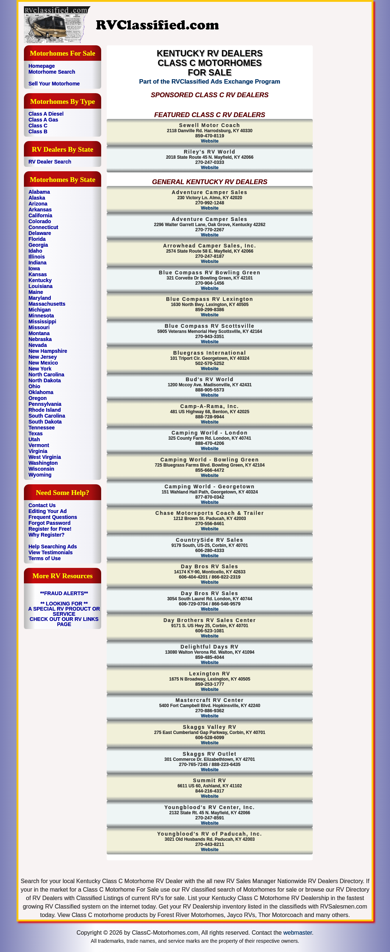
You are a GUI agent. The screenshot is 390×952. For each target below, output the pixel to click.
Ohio (34, 386)
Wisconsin (41, 469)
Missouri (39, 327)
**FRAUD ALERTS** (64, 593)
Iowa (34, 268)
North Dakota (44, 380)
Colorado (39, 221)
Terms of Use (44, 558)
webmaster (297, 933)
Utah (34, 439)
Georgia (38, 245)
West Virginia (44, 457)
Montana (39, 333)
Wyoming (40, 475)
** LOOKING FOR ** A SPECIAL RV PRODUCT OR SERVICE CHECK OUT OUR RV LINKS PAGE (64, 614)
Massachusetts (46, 304)
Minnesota (41, 316)
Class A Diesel (45, 114)
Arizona (37, 204)
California (40, 215)
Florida (37, 239)
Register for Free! (49, 529)
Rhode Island (44, 410)
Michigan (39, 310)
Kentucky (40, 280)
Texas (35, 433)
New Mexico (43, 363)
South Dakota (44, 422)
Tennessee (41, 428)
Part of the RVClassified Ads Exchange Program (209, 81)
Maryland (39, 298)
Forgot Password (49, 523)
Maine (35, 292)
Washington (43, 463)
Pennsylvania (44, 404)
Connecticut (43, 227)
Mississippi (42, 321)
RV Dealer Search (49, 162)
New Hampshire (47, 351)
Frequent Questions (52, 517)
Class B (37, 131)
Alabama (39, 192)
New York (40, 369)
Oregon (37, 398)
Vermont (38, 445)
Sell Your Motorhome (54, 84)
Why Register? (46, 535)
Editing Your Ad (47, 511)
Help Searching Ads (52, 546)
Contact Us (42, 505)
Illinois (36, 257)
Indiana (37, 263)
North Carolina (46, 374)
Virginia (37, 451)
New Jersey (42, 357)
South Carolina (46, 416)
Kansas (37, 274)
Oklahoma (40, 392)
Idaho (35, 251)
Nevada (37, 345)
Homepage (41, 66)
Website (210, 141)
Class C (37, 126)
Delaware (39, 233)
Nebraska (40, 339)
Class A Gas (43, 120)
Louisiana (40, 286)
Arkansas (40, 209)
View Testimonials (50, 552)
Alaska (36, 198)
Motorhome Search (51, 72)
